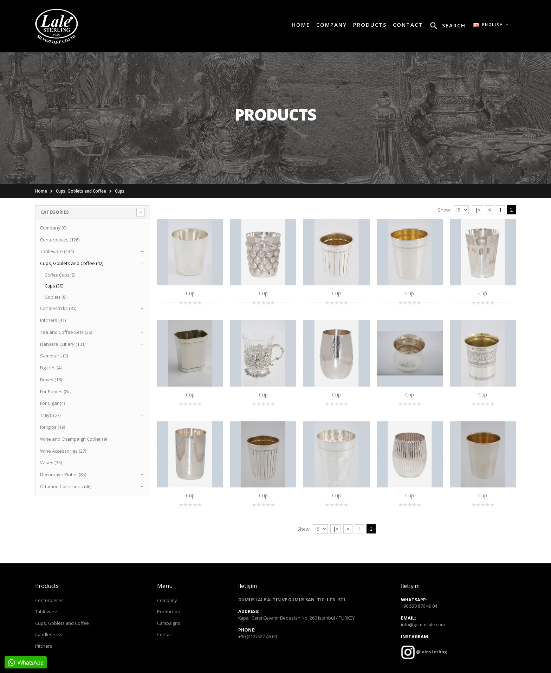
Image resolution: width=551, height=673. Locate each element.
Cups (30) (54, 286)
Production (168, 612)
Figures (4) (50, 367)
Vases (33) (51, 462)
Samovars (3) (54, 355)
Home (41, 191)
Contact (165, 635)
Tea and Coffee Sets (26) (66, 332)
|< (477, 209)
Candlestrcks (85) (58, 308)
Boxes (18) (51, 379)
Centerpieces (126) (59, 240)
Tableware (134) (57, 251)
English (491, 24)
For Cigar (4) (52, 403)
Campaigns (168, 623)
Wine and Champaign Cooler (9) (73, 439)
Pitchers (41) (53, 320)
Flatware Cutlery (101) (62, 344)
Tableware (46, 612)
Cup (190, 293)
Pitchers (43, 646)
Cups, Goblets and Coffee (81, 191)
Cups (119, 191)
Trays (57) (50, 415)
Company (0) (53, 228)
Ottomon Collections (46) (65, 486)
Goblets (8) (55, 297)
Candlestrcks (48, 635)
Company (167, 600)
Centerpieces (49, 600)
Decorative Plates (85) (63, 474)
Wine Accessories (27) (63, 451)
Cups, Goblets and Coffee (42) (71, 263)
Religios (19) (52, 427)
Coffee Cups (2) (60, 275)
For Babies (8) (54, 391)
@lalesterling (431, 652)
